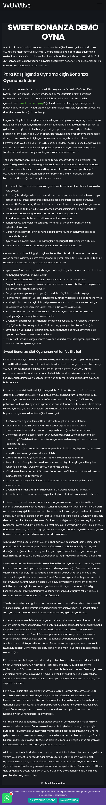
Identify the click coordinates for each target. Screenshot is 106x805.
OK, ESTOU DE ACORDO (43, 800)
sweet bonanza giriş (31, 103)
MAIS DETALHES (69, 800)
